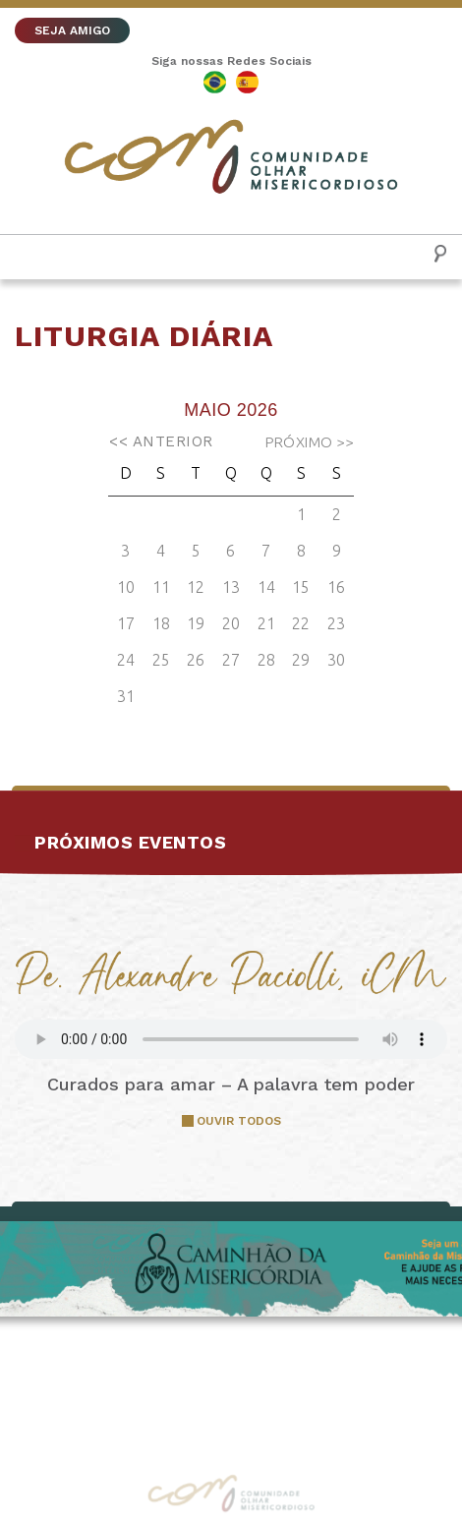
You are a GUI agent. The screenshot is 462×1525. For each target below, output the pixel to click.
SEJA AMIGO (72, 30)
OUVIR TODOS (239, 1121)
